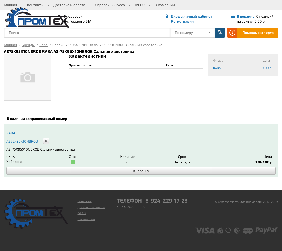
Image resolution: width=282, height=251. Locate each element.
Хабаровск (15, 161)
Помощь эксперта (258, 32)
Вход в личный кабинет (191, 16)
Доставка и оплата (69, 5)
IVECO (140, 5)
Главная (10, 5)
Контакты (35, 5)
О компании (165, 5)
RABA (217, 68)
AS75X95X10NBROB (22, 141)
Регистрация (182, 21)
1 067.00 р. (264, 68)
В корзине (246, 16)
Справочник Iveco (110, 5)
